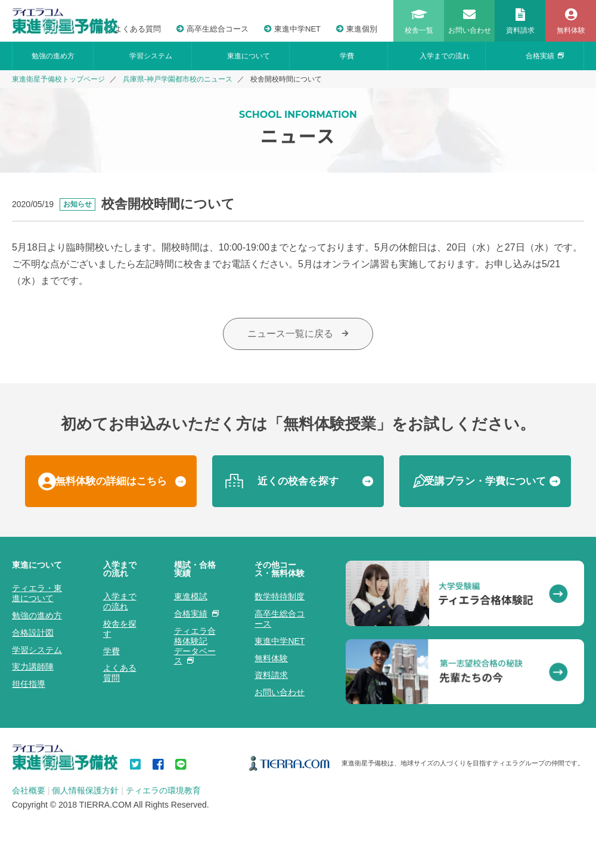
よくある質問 (132, 28)
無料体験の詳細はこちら (111, 481)
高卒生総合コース (212, 28)
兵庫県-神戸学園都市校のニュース (177, 79)
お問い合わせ (279, 692)
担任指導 (28, 684)
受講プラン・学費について (485, 481)
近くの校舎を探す (298, 481)
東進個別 (356, 28)
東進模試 (190, 596)
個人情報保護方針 (85, 790)
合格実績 (545, 56)
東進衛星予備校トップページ (58, 79)
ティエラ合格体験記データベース (195, 645)
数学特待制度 (279, 596)
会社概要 (28, 790)
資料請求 (271, 675)
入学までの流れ (445, 56)
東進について (248, 56)
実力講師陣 (33, 666)
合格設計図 (33, 632)
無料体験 (271, 658)
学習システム (150, 56)
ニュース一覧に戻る (298, 334)
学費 (347, 56)
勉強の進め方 (53, 56)
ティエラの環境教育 (163, 790)
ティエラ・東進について (37, 593)
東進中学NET (292, 28)
